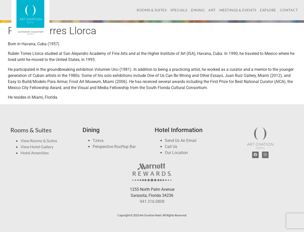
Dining (198, 10)
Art (212, 10)
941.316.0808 (152, 201)
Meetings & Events (237, 10)
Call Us (171, 146)
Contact (289, 10)
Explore (268, 10)
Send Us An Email (180, 140)
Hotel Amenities (35, 152)
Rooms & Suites (152, 10)
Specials (178, 10)
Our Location (176, 152)
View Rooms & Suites (39, 140)
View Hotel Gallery (37, 146)
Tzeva (98, 140)
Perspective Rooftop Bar (114, 146)
